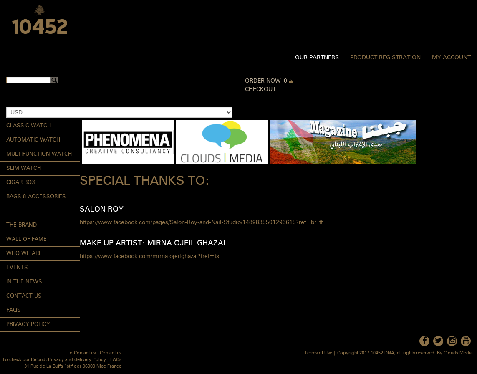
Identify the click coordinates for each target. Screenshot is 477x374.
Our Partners (317, 58)
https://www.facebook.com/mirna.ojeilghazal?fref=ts (149, 256)
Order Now (263, 81)
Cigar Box (20, 182)
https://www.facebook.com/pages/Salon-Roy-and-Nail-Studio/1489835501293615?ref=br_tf (201, 222)
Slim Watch (23, 168)
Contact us (110, 353)
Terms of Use (318, 353)
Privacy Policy (28, 324)
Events (17, 267)
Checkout (260, 89)
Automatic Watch (33, 140)
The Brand (21, 225)
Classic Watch (28, 126)
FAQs (13, 310)
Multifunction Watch (39, 154)
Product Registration (385, 58)
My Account (451, 58)
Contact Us (24, 296)
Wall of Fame (26, 239)
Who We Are (24, 253)
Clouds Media (458, 353)
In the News (24, 282)
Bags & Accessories (36, 197)
